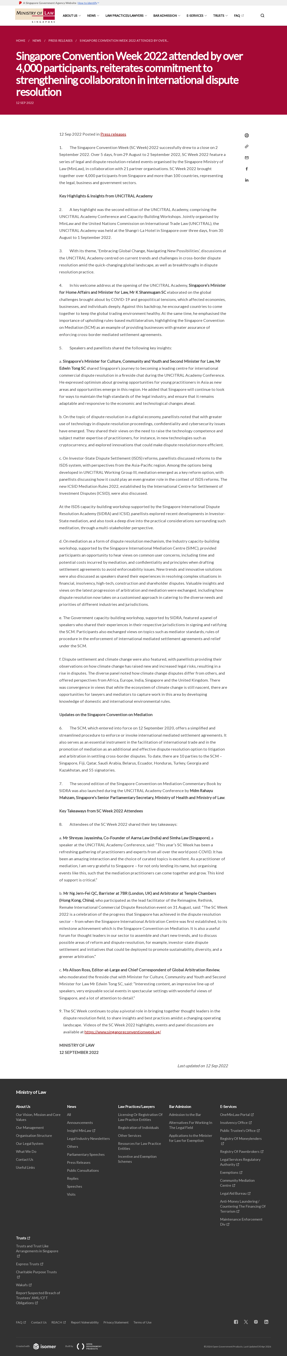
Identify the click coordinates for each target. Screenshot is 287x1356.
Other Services (129, 1135)
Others (72, 1146)
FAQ (237, 15)
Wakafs (22, 1285)
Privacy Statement (116, 1322)
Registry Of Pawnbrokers (239, 1151)
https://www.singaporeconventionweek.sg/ (122, 1031)
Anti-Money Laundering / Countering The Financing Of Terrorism (243, 1206)
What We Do (26, 1151)
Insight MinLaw (79, 1130)
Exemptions (229, 1172)
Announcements (80, 1122)
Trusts (218, 15)
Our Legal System (29, 1143)
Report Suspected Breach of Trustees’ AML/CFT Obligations (38, 1298)
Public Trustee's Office (238, 1130)
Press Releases (78, 1162)
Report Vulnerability (85, 1322)
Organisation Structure (34, 1135)
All (69, 1114)
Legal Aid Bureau (233, 1193)
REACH (56, 1322)
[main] (143, 552)
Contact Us (24, 1159)
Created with (39, 1346)
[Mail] (245, 155)
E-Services (195, 15)
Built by (86, 1346)
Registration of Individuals (138, 1127)
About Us (70, 15)
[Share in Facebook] (245, 166)
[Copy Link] (245, 146)
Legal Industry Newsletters (88, 1138)
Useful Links (25, 1167)
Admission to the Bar (185, 1114)
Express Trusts (27, 1264)
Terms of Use (142, 1322)
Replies (73, 1178)
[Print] (245, 135)
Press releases (113, 134)
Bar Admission (165, 15)
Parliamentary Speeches (86, 1154)
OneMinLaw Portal (235, 1114)
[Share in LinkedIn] (245, 177)
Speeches (74, 1186)
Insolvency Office (234, 1122)
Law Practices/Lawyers (124, 15)
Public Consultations (83, 1170)
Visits (71, 1194)
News (91, 15)
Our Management (30, 1127)
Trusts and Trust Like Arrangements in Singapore (37, 1248)
